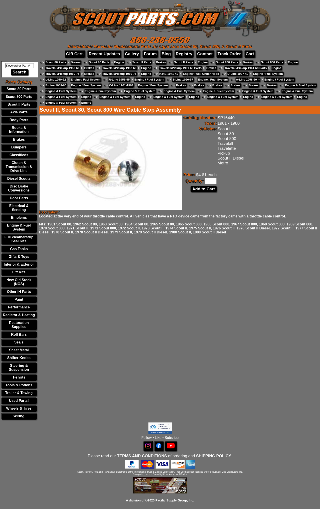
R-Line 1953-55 (119, 79)
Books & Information (19, 130)
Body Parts (19, 120)
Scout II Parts (19, 104)
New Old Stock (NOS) (18, 282)
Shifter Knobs (19, 358)
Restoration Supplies (19, 325)
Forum (150, 53)
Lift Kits (19, 272)
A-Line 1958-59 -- (248, 79)
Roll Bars (19, 334)
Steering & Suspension (19, 367)
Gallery (132, 53)
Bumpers (18, 147)
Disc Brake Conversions (19, 188)
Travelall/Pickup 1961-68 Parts (180, 68)
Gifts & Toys (19, 256)
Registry (184, 53)
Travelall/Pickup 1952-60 (62, 68)
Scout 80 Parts (18, 89)
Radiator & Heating (19, 315)
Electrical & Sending (18, 208)
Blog (166, 53)
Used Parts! (19, 400)
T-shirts (18, 377)
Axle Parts (19, 112)
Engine (119, 62)
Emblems (19, 217)
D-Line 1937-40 (237, 73)
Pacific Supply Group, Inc (174, 500)
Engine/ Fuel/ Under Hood (201, 73)
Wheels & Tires (19, 408)
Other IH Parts (19, 292)
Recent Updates (104, 53)
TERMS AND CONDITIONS (142, 456)
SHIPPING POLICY (213, 456)
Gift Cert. (75, 53)
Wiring (18, 416)
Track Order (229, 53)
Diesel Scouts (19, 178)
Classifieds (19, 155)
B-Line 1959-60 (55, 85)
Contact (204, 53)
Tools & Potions (19, 385)
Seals (19, 342)
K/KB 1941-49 (168, 73)
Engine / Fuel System (268, 73)
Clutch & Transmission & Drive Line (19, 167)
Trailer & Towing (18, 393)
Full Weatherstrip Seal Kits (18, 239)
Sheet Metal (19, 350)
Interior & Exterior (19, 264)
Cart (250, 53)
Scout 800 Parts (19, 97)
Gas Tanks (19, 249)
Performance (19, 307)
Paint (18, 299)
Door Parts (19, 198)
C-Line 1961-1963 (121, 85)
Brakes (19, 139)
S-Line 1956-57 (182, 79)
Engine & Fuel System (19, 227)
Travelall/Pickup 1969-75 (62, 73)
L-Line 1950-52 (55, 79)
